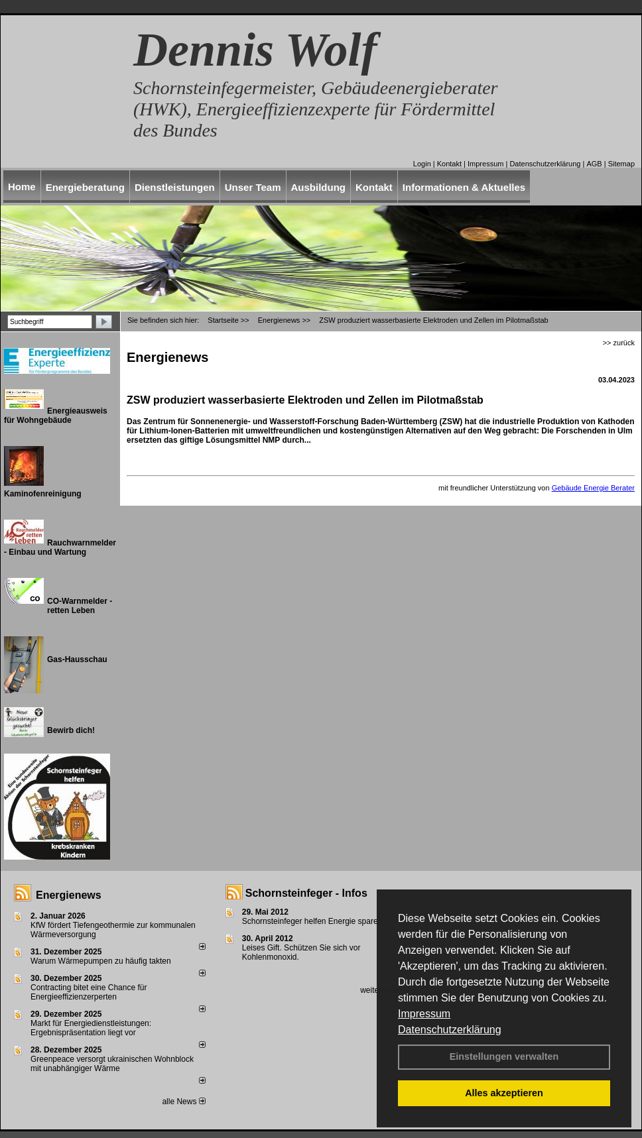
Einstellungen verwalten (504, 1056)
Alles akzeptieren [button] (504, 1093)
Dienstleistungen (175, 187)
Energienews (68, 895)
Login (422, 164)
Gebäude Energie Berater (593, 488)
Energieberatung (85, 187)
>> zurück (619, 343)
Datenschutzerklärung (449, 1029)
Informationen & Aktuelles (464, 187)
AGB (594, 164)
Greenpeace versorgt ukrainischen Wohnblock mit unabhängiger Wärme (112, 1063)
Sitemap (621, 164)
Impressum (424, 1013)
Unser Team (253, 187)
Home (22, 186)
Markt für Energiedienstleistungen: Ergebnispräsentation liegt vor (91, 1028)
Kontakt (449, 164)
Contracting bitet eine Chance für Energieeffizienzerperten (89, 992)
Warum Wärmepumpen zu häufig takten (101, 961)
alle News (183, 1101)
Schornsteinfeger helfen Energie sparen (312, 921)
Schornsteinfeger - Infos (306, 893)
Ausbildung (318, 187)
